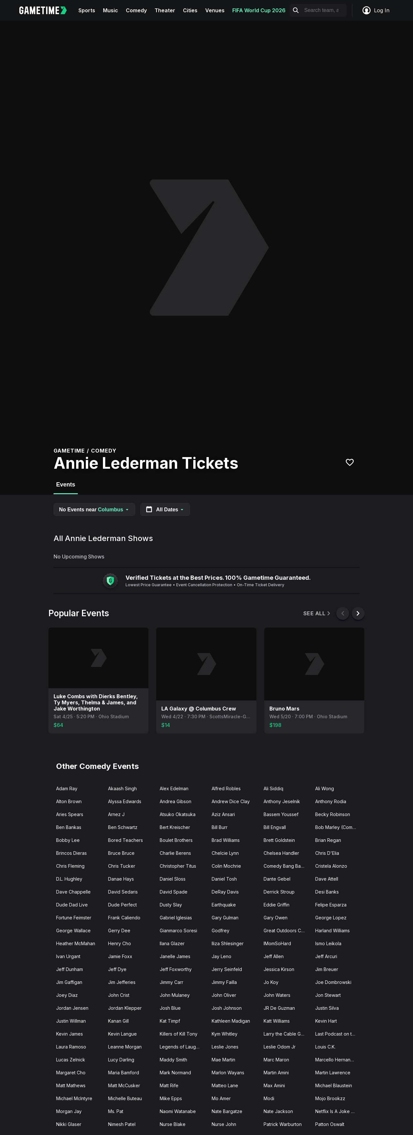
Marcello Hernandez (337, 1059)
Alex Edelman (174, 788)
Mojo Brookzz (330, 1098)
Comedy (136, 10)
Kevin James (69, 1034)
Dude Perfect (122, 904)
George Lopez (331, 917)
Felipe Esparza (331, 904)
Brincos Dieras (71, 853)
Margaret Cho (71, 1072)
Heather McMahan (75, 943)
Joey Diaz (67, 995)
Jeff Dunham (69, 969)
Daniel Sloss (173, 879)
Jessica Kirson (279, 969)
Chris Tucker (121, 866)
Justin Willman (71, 1021)
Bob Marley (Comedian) (338, 827)
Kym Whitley (224, 1034)
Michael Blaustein (333, 1085)
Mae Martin (223, 1059)
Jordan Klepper (125, 1008)
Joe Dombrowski (333, 982)
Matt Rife (169, 1085)
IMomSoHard (277, 943)
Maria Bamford (123, 1072)
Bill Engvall (275, 827)
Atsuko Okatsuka (178, 814)
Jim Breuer (326, 969)
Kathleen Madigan (231, 1021)
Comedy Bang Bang (285, 866)
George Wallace (73, 930)
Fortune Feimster (73, 917)
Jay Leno (221, 956)
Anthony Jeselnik (282, 801)
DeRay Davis (225, 892)
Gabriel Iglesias (176, 917)
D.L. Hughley (69, 879)
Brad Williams (226, 840)
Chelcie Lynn (225, 853)
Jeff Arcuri (326, 956)
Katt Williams (277, 1021)
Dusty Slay (171, 904)
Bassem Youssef (281, 814)
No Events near (94, 509)
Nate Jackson (278, 1111)
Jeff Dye (117, 969)
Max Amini (274, 1085)
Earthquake (224, 904)
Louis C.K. (325, 1046)
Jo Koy (271, 982)
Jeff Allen (274, 956)
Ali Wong (324, 788)
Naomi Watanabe (178, 1111)
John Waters (277, 995)
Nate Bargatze (227, 1111)
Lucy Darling (121, 1059)
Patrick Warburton (283, 1124)
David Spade (173, 892)
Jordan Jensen (72, 1008)
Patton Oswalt (329, 1124)
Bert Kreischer (175, 827)
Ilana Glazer (172, 943)
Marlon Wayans (228, 1072)
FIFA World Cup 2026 (259, 10)
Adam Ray (66, 788)
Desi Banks (327, 892)
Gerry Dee (119, 930)
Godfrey (220, 930)
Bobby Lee (68, 840)
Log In (375, 10)
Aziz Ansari (223, 814)
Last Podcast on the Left (338, 1034)
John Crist (118, 995)
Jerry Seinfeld (227, 969)
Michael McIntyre (74, 1098)
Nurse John (224, 1124)
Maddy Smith (173, 1059)
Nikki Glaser (68, 1124)
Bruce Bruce (121, 853)
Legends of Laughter (182, 1046)
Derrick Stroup (279, 892)
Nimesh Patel (122, 1124)
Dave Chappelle (73, 892)
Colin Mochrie (226, 866)
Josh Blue (170, 1008)
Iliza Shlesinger (228, 943)
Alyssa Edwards (124, 801)
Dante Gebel (277, 879)
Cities (190, 10)
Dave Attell (326, 879)
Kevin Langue (122, 1034)
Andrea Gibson (175, 801)
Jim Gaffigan (69, 982)
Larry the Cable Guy (285, 1034)
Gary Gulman (225, 917)
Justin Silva (327, 1008)
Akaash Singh (122, 788)
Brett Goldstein (279, 840)
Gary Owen (275, 917)
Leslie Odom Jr (280, 1046)
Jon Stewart (328, 995)
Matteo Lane (225, 1085)
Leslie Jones (225, 1046)
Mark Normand (175, 1072)
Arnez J (116, 814)
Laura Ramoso (71, 1046)
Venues (215, 10)
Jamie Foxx (120, 956)
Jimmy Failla (224, 982)
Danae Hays (121, 879)
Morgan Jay (69, 1111)
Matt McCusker (124, 1085)
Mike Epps (171, 1098)
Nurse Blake (173, 1124)
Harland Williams (332, 930)
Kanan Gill (118, 1021)
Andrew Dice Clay (231, 801)
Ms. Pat (115, 1111)
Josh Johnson (227, 1008)
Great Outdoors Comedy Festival (287, 930)
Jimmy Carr (171, 982)
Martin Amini (276, 1072)
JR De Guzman (279, 1008)
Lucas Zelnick (70, 1059)
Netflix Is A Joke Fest (337, 1111)
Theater (165, 10)
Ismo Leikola (328, 943)
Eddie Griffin (276, 904)
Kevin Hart (326, 1021)
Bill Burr (219, 827)
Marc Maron (276, 1059)
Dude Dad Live (72, 904)
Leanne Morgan (125, 1046)
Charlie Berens (175, 853)
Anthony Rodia (330, 801)
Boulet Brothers (176, 840)
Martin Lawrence (332, 1072)
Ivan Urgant (68, 956)
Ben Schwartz (122, 827)
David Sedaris (123, 892)
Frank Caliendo (124, 917)
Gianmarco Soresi (178, 930)
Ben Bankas (68, 827)
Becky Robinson (332, 814)
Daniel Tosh (224, 879)
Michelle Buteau (125, 1098)
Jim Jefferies (122, 982)
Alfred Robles (226, 788)
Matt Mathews (71, 1085)
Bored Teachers (125, 840)
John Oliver (224, 995)
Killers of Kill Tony (178, 1034)
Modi (269, 1098)
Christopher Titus (178, 866)
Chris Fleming (70, 866)
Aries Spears (69, 814)
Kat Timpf (170, 1021)
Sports (86, 10)
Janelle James (175, 956)
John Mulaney (175, 995)
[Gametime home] (47, 10)
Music (110, 10)
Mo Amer (221, 1098)
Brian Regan (328, 840)
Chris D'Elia (327, 853)
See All (317, 613)
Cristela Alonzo (331, 866)
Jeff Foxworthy (176, 969)
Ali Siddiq (273, 788)
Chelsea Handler (281, 853)
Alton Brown (69, 801)
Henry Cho (119, 943)
